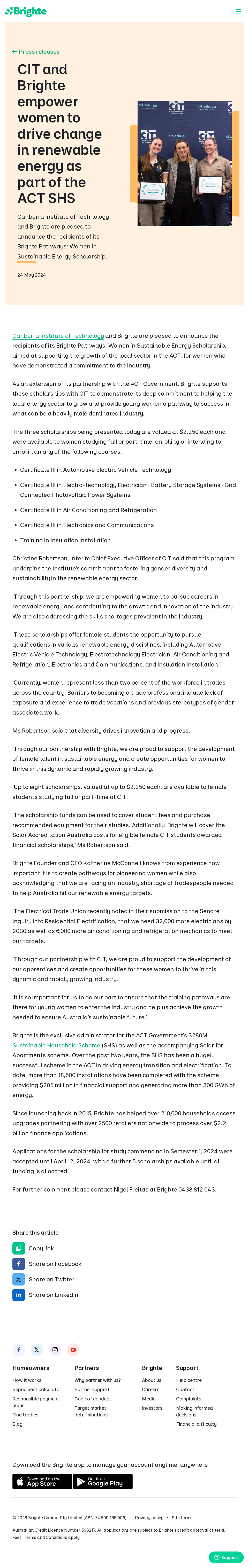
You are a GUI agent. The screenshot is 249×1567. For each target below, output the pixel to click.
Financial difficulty (196, 1424)
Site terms (182, 1517)
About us (151, 1380)
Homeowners (30, 1368)
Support (187, 1368)
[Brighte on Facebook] (18, 1349)
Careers (150, 1389)
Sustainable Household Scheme (56, 1045)
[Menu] (238, 11)
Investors (152, 1408)
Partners (86, 1368)
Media (149, 1398)
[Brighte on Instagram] (55, 1349)
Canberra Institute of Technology (58, 335)
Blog (17, 1424)
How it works (26, 1380)
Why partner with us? (97, 1380)
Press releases (35, 52)
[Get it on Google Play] (103, 1487)
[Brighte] (26, 11)
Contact (185, 1389)
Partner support (92, 1389)
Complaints (188, 1398)
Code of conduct (92, 1398)
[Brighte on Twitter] (37, 1349)
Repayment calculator (36, 1389)
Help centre (189, 1380)
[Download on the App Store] (42, 1487)
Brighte (152, 1368)
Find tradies (25, 1414)
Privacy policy (149, 1517)
